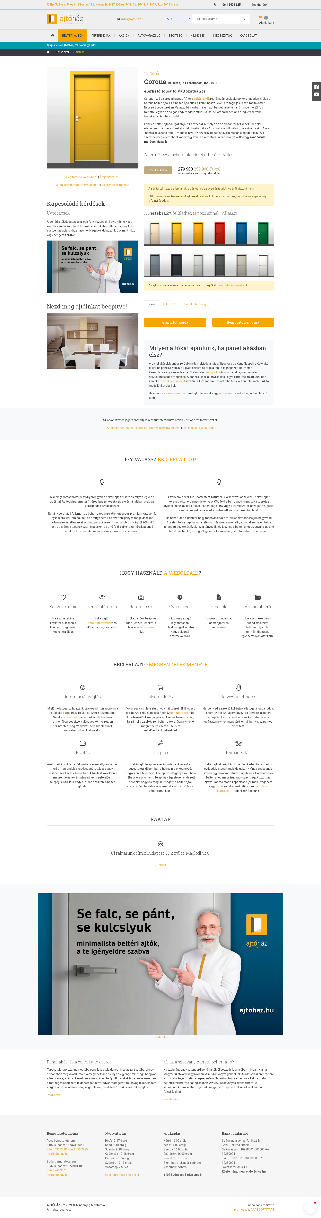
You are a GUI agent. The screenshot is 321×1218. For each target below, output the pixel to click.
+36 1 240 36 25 (57, 1170)
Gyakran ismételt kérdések (122, 1174)
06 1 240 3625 (231, 4)
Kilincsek (198, 35)
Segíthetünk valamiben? (82, 177)
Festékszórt (158, 170)
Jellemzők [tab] (169, 304)
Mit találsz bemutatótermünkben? (77, 184)
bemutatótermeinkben (231, 285)
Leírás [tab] (151, 304)
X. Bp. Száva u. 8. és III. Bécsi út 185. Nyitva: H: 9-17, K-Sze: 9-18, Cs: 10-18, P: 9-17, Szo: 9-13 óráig (112, 4)
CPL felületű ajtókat (172, 381)
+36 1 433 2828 (57, 1149)
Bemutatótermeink (243, 322)
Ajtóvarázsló (149, 35)
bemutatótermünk (100, 623)
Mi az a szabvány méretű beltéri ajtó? (199, 1061)
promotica (241, 1209)
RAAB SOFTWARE (262, 1209)
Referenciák (101, 35)
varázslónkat (172, 393)
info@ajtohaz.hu (133, 19)
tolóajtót (211, 372)
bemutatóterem (180, 712)
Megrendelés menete (115, 184)
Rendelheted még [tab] (194, 304)
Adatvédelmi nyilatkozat (165, 427)
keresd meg (226, 393)
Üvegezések (58, 213)
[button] (310, 1207)
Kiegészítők (222, 35)
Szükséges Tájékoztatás (198, 427)
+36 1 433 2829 (78, 1149)
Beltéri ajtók (62, 52)
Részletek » (54, 1095)
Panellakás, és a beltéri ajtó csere (78, 1061)
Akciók (124, 35)
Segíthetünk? (260, 4)
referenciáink (145, 627)
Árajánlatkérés (109, 177)
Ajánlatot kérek (175, 322)
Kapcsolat (248, 35)
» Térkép (160, 865)
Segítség (175, 35)
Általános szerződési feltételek (127, 427)
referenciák (70, 717)
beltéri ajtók (72, 35)
